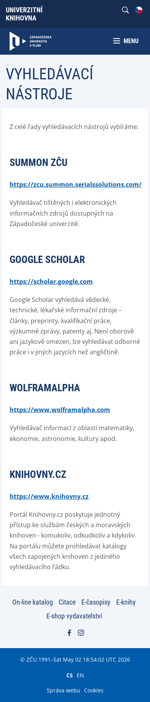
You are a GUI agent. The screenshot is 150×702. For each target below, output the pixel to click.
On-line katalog (32, 602)
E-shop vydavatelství (74, 616)
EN (80, 675)
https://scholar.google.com (51, 281)
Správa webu (63, 690)
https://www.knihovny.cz (49, 496)
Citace (67, 602)
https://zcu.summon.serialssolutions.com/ (76, 184)
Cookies (94, 690)
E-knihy (126, 602)
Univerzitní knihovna (24, 14)
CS (69, 675)
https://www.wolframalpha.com (60, 409)
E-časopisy (95, 602)
